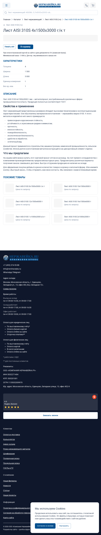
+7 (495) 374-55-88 (11, 265)
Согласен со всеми (45, 526)
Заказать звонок (50, 415)
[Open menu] (6, 5)
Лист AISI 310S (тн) (13, 25)
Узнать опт (9, 47)
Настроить (64, 526)
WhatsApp (7, 272)
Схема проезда (9, 289)
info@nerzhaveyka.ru (12, 269)
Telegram (16, 272)
